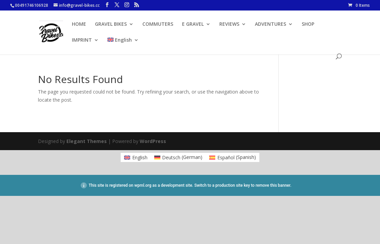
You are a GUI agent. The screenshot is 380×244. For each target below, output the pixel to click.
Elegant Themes (86, 141)
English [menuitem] (139, 157)
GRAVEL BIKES (111, 24)
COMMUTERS (157, 24)
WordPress (153, 141)
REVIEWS (229, 24)
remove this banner (273, 185)
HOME (79, 24)
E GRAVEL (193, 24)
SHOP (308, 24)
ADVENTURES (270, 24)
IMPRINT (82, 40)
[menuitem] (123, 46)
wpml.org (142, 185)
